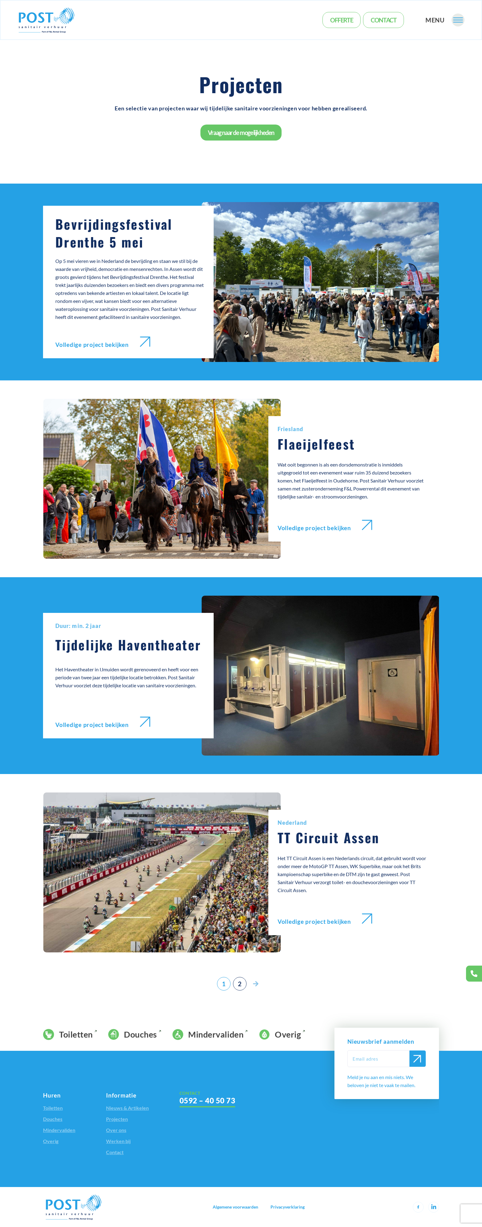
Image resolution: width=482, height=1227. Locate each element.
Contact (383, 20)
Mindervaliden (207, 1034)
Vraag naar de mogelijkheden (241, 132)
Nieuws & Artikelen (127, 1108)
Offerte (341, 20)
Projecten (117, 1119)
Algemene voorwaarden (235, 1207)
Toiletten (68, 1034)
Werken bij (118, 1141)
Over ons (116, 1130)
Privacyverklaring (288, 1207)
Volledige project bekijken (102, 342)
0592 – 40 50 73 (207, 1100)
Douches (132, 1034)
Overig (280, 1034)
